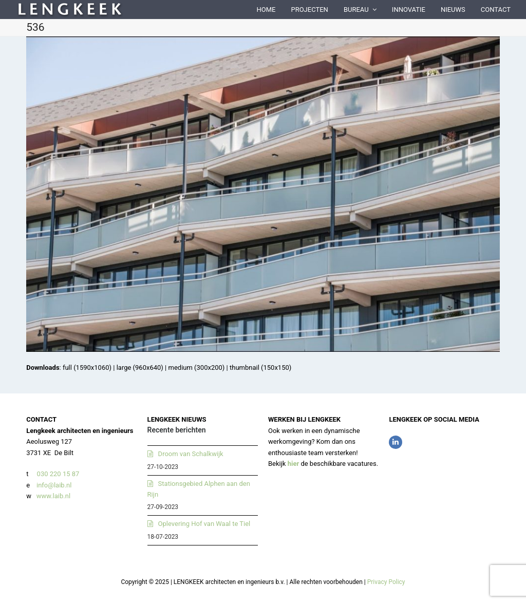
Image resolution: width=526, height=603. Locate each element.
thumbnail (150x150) (260, 367)
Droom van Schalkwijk (190, 454)
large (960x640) (140, 367)
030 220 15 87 (58, 474)
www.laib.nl (52, 496)
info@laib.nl (53, 485)
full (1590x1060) (87, 367)
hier (293, 463)
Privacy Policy (386, 582)
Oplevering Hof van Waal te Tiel (204, 523)
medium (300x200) (196, 367)
